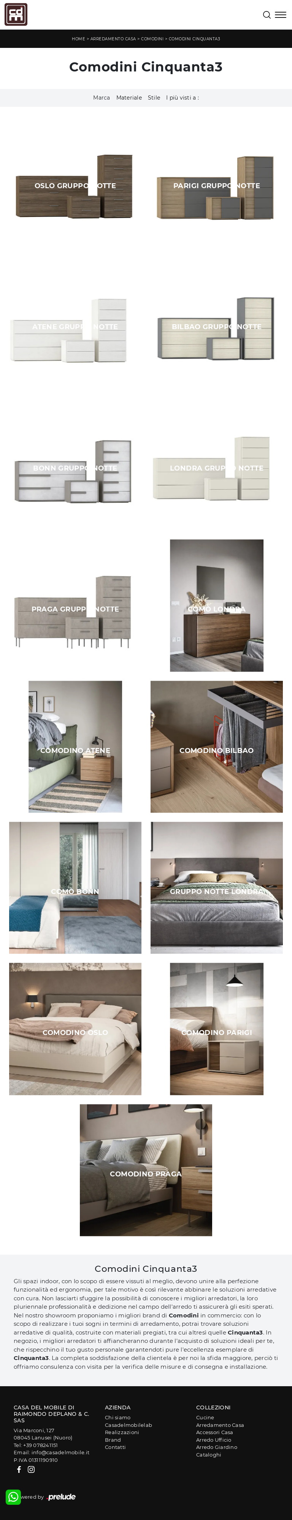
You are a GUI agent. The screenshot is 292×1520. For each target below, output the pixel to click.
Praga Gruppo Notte (75, 609)
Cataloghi (208, 1455)
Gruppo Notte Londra (216, 892)
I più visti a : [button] (182, 97)
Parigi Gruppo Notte (216, 186)
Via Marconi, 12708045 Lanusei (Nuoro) (43, 1434)
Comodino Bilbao (216, 751)
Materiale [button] (129, 97)
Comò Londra (217, 609)
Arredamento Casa (113, 38)
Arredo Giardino (216, 1447)
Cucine (205, 1417)
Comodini (152, 38)
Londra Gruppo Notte (216, 468)
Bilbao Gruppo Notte (217, 327)
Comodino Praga (146, 1174)
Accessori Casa (214, 1432)
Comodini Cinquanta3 (195, 38)
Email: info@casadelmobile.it (51, 1452)
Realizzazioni (122, 1432)
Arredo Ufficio (214, 1440)
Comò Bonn (75, 892)
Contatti (115, 1447)
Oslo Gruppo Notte (75, 186)
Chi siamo (117, 1417)
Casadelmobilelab (128, 1425)
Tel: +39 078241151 (36, 1445)
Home (78, 38)
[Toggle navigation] (280, 15)
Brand (113, 1440)
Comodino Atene (75, 751)
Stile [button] (154, 97)
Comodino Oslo (75, 1033)
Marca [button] (101, 97)
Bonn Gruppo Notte (75, 468)
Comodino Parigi (216, 1033)
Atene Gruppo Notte (75, 327)
